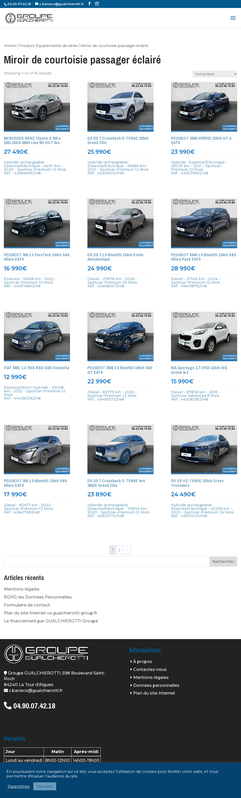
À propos (142, 661)
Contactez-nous (150, 669)
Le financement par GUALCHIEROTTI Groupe (51, 621)
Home (10, 45)
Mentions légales (21, 589)
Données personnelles (156, 685)
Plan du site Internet (154, 693)
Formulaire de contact (27, 605)
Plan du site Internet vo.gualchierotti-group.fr (50, 613)
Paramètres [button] (18, 786)
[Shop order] (214, 74)
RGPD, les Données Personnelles (38, 597)
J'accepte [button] (44, 786)
